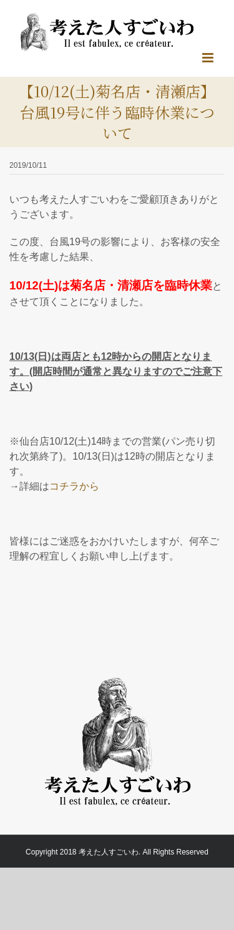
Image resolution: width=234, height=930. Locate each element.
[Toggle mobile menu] (208, 57)
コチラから (74, 486)
